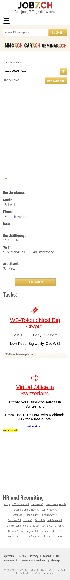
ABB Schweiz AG (20, 504)
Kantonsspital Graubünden (24, 514)
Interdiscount (42, 531)
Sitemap (55, 560)
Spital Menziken (31, 525)
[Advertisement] (35, 125)
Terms (22, 556)
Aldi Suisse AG (54, 520)
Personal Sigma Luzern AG (26, 509)
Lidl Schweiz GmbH (53, 536)
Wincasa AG (14, 536)
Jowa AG (27, 520)
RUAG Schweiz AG (50, 514)
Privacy (34, 556)
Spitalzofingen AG (31, 536)
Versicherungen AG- (56, 504)
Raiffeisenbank (13, 525)
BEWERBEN (35, 282)
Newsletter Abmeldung (34, 560)
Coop (7, 504)
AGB (58, 556)
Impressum (8, 556)
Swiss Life (40, 520)
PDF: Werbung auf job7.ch (42, 573)
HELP (6, 177)
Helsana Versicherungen (20, 531)
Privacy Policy (11, 80)
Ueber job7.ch (10, 560)
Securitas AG (14, 520)
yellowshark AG (49, 509)
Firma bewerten (16, 216)
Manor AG (60, 525)
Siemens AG (37, 504)
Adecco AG (56, 531)
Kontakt (47, 556)
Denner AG (46, 525)
